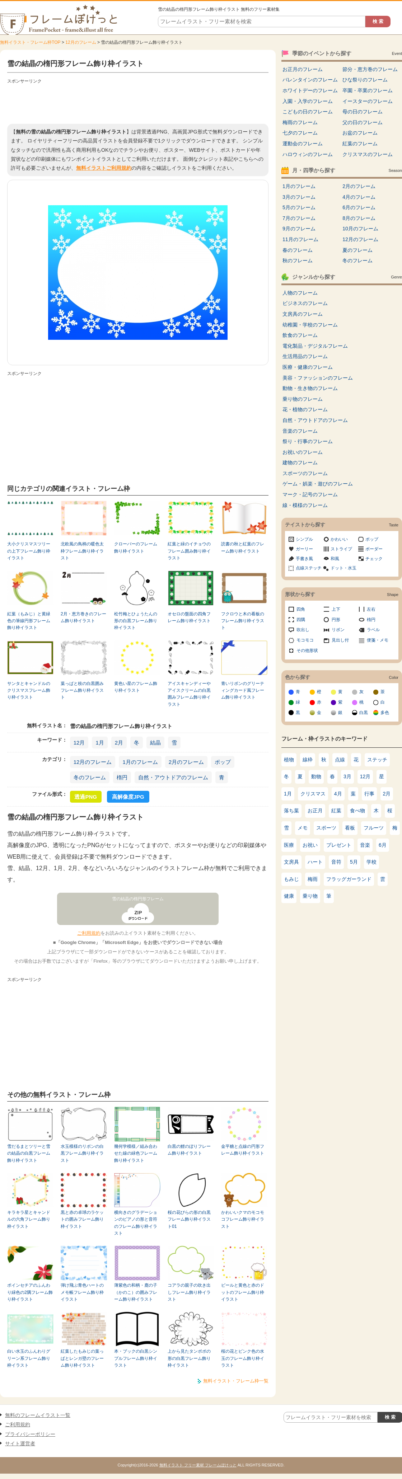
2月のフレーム (186, 762)
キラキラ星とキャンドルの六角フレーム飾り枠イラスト (28, 1219)
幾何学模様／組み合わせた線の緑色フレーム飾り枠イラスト (135, 1153)
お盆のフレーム (360, 133)
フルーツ (374, 828)
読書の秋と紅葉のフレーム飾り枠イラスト (242, 547)
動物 (316, 776)
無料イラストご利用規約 (103, 168)
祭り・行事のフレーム (307, 441)
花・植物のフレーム (305, 409)
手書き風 (304, 558)
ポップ (223, 762)
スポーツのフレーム (305, 473)
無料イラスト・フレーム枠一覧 (235, 1381)
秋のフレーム (297, 260)
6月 (383, 845)
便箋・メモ (377, 640)
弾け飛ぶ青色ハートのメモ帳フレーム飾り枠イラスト (82, 1292)
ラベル (373, 629)
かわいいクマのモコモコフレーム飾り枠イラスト (242, 1219)
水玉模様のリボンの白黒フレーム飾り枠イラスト (82, 1153)
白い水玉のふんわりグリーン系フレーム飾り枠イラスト (28, 1358)
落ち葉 (291, 810)
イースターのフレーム (367, 101)
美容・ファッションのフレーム (317, 378)
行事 (369, 794)
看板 (350, 828)
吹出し (302, 629)
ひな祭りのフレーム (365, 80)
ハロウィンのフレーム (307, 154)
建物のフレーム (300, 462)
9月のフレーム (298, 228)
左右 (371, 609)
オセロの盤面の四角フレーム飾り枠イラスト (189, 617)
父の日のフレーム (362, 122)
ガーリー (304, 548)
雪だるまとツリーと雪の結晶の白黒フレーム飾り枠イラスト (28, 1153)
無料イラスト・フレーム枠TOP (30, 42)
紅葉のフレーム (360, 143)
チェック (374, 558)
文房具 (291, 862)
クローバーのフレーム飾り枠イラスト (135, 547)
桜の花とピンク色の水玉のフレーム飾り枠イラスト (242, 1358)
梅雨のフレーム (300, 122)
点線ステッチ (309, 568)
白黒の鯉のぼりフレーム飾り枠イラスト (189, 1150)
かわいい (339, 539)
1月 (99, 743)
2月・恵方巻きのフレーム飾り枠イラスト (83, 617)
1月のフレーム (140, 762)
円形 (336, 619)
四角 (300, 609)
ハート (315, 862)
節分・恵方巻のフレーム (370, 69)
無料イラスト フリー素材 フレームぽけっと (198, 1465)
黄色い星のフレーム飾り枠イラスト (135, 687)
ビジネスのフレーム (305, 303)
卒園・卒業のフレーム (367, 90)
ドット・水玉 (343, 568)
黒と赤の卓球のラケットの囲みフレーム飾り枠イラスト (82, 1219)
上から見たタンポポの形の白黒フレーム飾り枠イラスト (189, 1358)
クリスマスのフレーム (367, 154)
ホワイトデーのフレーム (310, 90)
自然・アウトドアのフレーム (173, 777)
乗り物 (310, 896)
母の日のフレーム (362, 111)
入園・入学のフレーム (307, 101)
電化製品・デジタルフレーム (315, 346)
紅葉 (336, 810)
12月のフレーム (80, 42)
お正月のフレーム (302, 69)
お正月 (315, 810)
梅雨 (313, 879)
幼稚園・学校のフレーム (310, 325)
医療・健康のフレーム (307, 367)
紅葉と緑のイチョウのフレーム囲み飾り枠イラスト (189, 550)
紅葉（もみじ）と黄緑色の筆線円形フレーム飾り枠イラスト (28, 620)
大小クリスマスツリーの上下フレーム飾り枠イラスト (28, 550)
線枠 (308, 759)
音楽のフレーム (300, 431)
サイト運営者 (20, 1443)
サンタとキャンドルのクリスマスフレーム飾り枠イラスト (28, 690)
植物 (289, 759)
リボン (338, 629)
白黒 (363, 712)
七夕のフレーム (300, 133)
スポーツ (326, 828)
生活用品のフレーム (305, 356)
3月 (347, 776)
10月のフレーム (360, 228)
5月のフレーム (298, 207)
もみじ (291, 879)
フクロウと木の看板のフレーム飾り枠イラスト (242, 620)
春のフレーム (297, 250)
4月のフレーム (358, 197)
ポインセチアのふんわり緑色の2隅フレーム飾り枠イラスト (30, 1292)
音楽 (365, 845)
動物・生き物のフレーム (310, 388)
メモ (303, 828)
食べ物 (357, 810)
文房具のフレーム (302, 314)
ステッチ (377, 759)
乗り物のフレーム (302, 399)
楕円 (122, 777)
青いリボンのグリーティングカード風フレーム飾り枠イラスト (242, 690)
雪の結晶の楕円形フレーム (138, 898)
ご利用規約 (88, 933)
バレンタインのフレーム (310, 80)
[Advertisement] (137, 102)
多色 (384, 712)
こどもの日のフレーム (307, 111)
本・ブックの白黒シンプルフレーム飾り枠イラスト (135, 1358)
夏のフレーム (357, 250)
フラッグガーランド (348, 879)
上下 (336, 609)
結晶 (155, 743)
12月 (79, 743)
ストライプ (341, 548)
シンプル (304, 539)
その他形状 (307, 650)
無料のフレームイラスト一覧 (37, 1415)
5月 (354, 862)
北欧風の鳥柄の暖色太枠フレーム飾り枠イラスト (82, 550)
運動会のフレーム (302, 143)
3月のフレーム (298, 197)
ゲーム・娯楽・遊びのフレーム (317, 484)
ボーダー (374, 548)
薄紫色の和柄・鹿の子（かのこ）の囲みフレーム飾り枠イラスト (135, 1292)
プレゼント (338, 845)
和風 (335, 558)
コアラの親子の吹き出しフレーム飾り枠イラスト (189, 1292)
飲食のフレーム (300, 335)
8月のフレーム (358, 218)
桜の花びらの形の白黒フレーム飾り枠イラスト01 (189, 1219)
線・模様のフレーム (305, 505)
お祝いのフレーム (302, 452)
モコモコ (305, 640)
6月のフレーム (358, 207)
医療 (289, 845)
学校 (371, 862)
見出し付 (340, 640)
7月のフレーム (298, 218)
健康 (289, 896)
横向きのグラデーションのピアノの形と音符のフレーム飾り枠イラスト (135, 1223)
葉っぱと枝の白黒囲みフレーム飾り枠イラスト (82, 690)
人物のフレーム (300, 293)
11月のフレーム (300, 239)
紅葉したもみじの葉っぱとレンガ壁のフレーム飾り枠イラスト (82, 1358)
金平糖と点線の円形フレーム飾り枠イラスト (242, 1150)
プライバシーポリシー (30, 1434)
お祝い (310, 845)
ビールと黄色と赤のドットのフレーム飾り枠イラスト (242, 1292)
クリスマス (313, 794)
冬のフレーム (90, 777)
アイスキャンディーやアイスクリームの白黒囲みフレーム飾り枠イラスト (189, 694)
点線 (340, 759)
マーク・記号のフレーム (310, 494)
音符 (336, 862)
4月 (338, 794)
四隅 (300, 619)
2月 (119, 743)
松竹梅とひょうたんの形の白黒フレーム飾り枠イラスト (135, 620)
